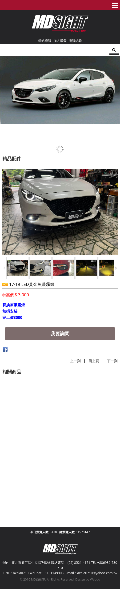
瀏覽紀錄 (75, 40)
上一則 (75, 360)
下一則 (112, 360)
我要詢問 (60, 333)
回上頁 (93, 360)
